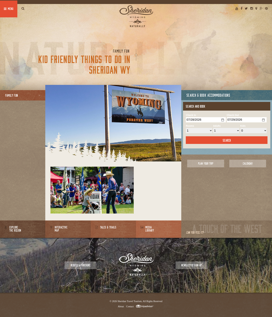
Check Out (233, 115)
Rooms (190, 125)
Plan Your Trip (205, 163)
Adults (217, 125)
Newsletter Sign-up (191, 265)
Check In (191, 115)
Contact (130, 306)
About (121, 306)
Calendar (247, 163)
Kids (242, 125)
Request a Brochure (80, 265)
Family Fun (11, 95)
